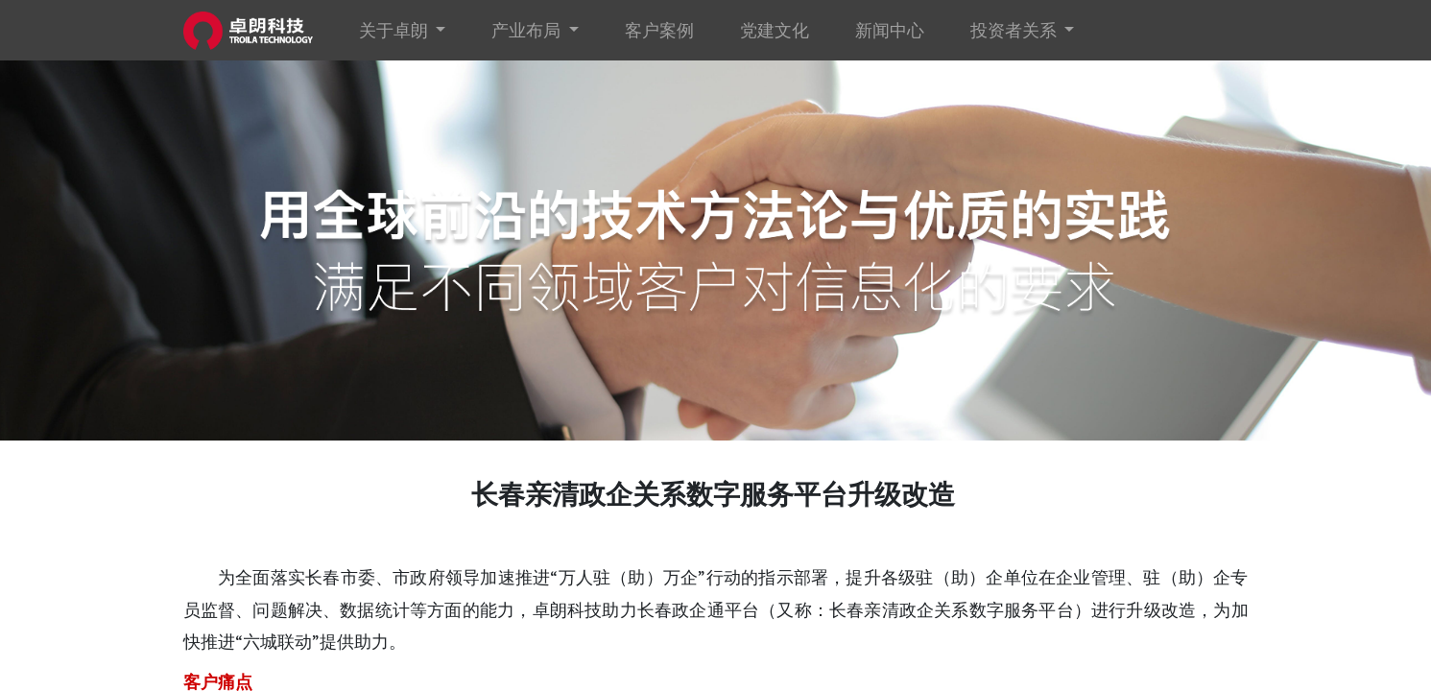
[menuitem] (659, 30)
